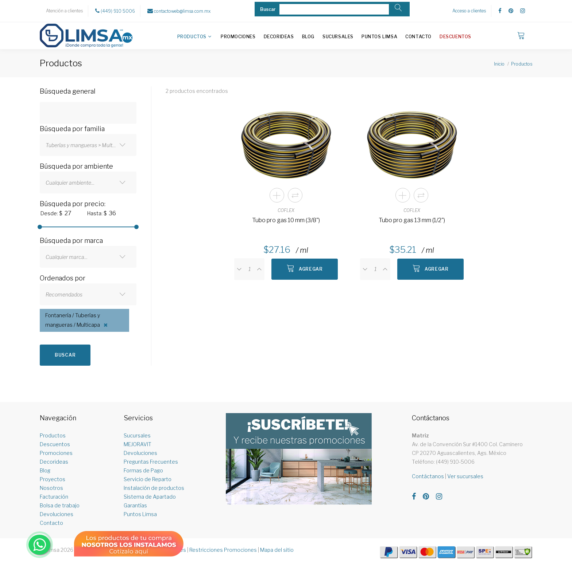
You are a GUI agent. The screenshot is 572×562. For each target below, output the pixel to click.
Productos (191, 36)
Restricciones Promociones (223, 550)
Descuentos (455, 36)
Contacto (418, 36)
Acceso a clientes (469, 10)
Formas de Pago (143, 470)
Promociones (238, 36)
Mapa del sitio (277, 550)
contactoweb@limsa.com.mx (178, 11)
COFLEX (286, 210)
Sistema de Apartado (150, 497)
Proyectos (52, 479)
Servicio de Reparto (147, 479)
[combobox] (88, 145)
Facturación (54, 497)
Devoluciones (56, 514)
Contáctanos (428, 476)
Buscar (65, 355)
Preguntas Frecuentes (151, 462)
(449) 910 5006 (115, 11)
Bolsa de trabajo (60, 505)
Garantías (135, 505)
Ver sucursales (465, 476)
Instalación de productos (154, 488)
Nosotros (51, 488)
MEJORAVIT (137, 444)
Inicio (499, 64)
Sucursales (337, 36)
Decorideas (279, 36)
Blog (308, 36)
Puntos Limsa (379, 36)
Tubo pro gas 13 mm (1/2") (412, 220)
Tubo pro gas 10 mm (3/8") (286, 220)
